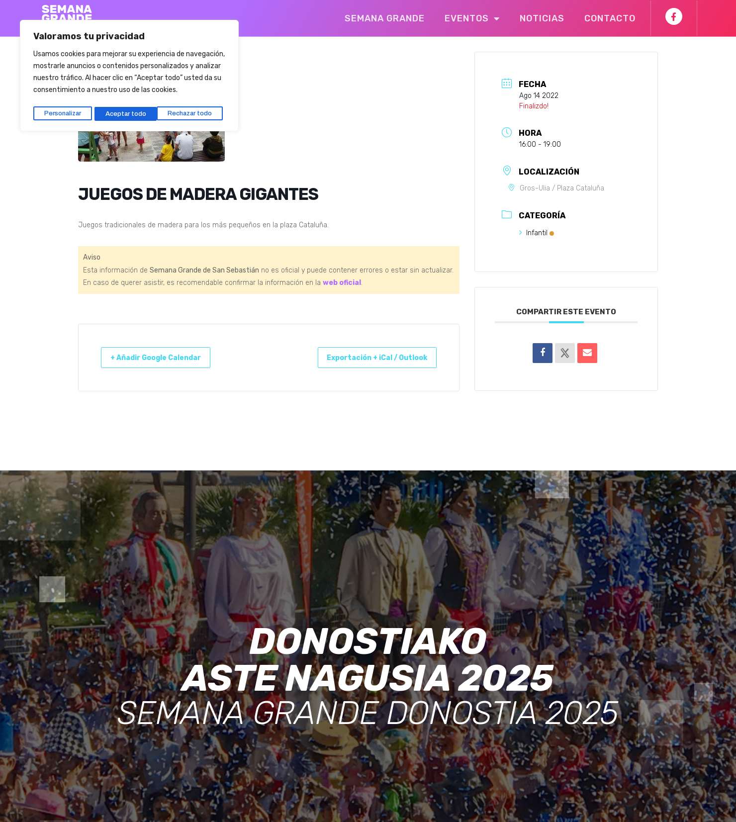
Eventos (472, 18)
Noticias (542, 18)
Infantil (536, 233)
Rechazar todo (128, 110)
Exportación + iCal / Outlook (367, 357)
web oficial (342, 282)
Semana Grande (385, 18)
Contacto (610, 18)
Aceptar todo (195, 110)
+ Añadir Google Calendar (164, 357)
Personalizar (62, 110)
